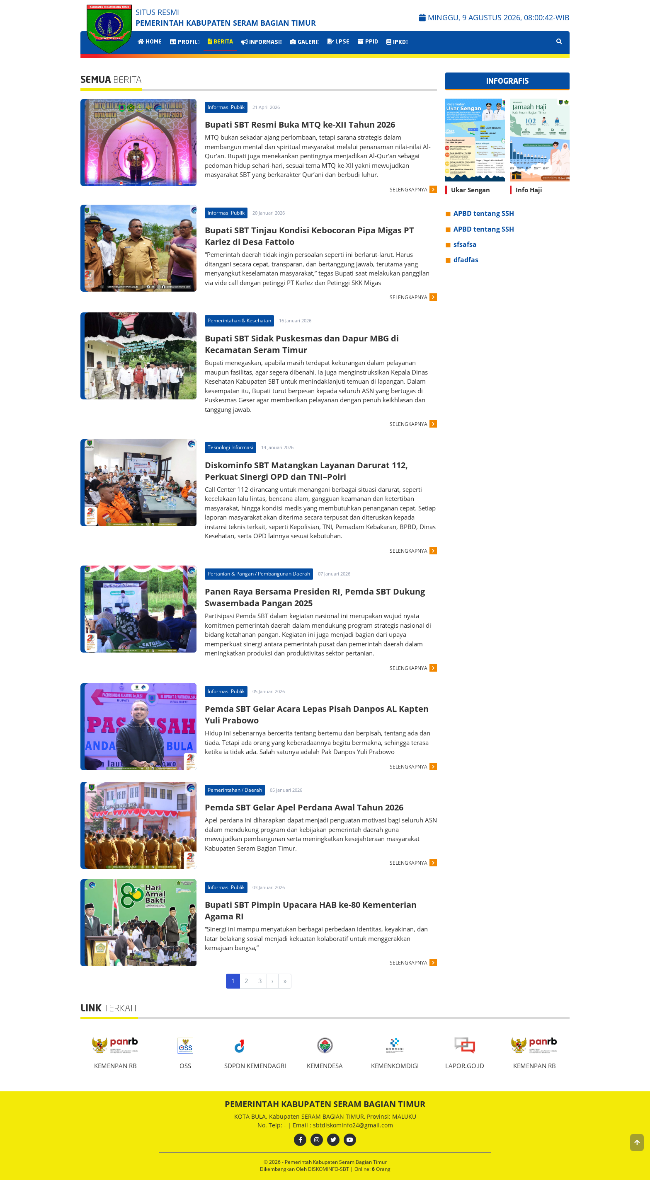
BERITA (220, 42)
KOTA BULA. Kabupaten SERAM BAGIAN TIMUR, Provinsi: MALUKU (325, 1116)
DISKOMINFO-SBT (329, 1169)
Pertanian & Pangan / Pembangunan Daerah (259, 573)
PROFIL (185, 42)
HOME (150, 42)
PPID (368, 42)
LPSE (338, 42)
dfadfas (466, 259)
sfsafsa (465, 244)
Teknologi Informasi (230, 447)
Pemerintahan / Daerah (235, 789)
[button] (637, 1142)
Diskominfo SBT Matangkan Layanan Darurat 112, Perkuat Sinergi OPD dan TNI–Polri (306, 470)
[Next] (273, 981)
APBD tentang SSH (484, 213)
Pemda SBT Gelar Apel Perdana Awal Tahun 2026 (304, 807)
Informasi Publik (226, 107)
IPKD (397, 42)
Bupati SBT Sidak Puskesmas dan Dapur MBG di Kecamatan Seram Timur (302, 344)
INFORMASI (261, 42)
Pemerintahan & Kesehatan (239, 320)
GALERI (304, 42)
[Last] (284, 981)
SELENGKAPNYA (408, 189)
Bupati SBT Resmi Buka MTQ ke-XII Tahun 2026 (300, 124)
